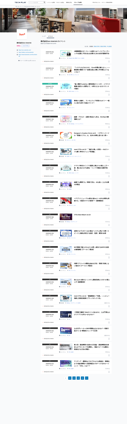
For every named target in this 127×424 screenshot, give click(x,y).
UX (72, 140)
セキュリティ (72, 107)
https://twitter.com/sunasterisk (26, 52)
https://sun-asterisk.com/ (25, 50)
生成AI (82, 58)
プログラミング (73, 221)
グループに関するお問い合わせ (27, 60)
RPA (72, 74)
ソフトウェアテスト (79, 123)
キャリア (72, 156)
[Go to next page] (86, 378)
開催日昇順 (97, 46)
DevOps (72, 123)
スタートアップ (77, 156)
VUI (74, 140)
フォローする (25, 45)
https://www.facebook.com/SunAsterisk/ (28, 55)
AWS (70, 91)
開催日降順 (103, 46)
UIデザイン (68, 140)
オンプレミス (76, 74)
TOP (16, 6)
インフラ (76, 91)
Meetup (68, 221)
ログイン (104, 2)
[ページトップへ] (20, 2)
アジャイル (73, 238)
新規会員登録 (109, 2)
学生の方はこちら (96, 2)
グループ (21, 6)
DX (69, 74)
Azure (73, 91)
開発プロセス (78, 58)
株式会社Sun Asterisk (29, 6)
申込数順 (109, 46)
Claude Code (71, 58)
